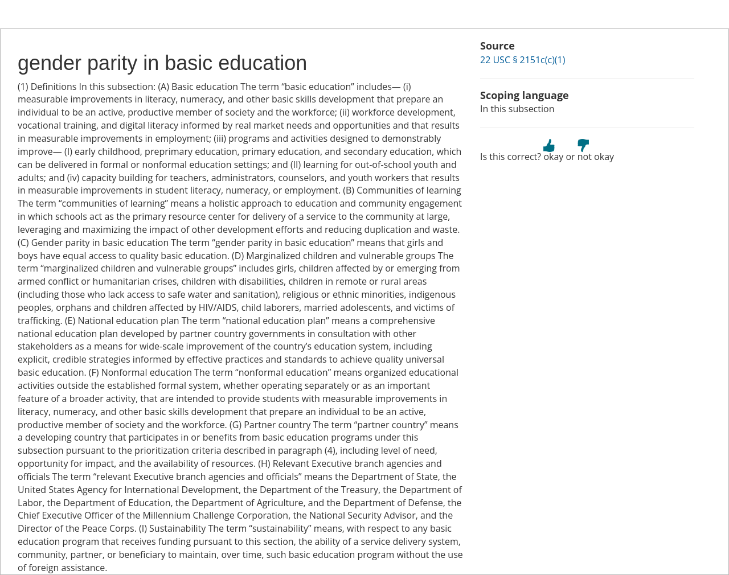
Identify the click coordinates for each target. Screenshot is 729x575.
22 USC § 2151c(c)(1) (522, 60)
